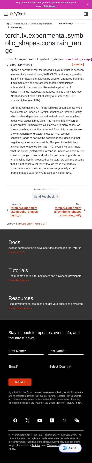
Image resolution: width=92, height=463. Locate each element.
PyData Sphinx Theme (29, 224)
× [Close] (88, 4)
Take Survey (50, 6)
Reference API (20, 23)
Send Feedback (44, 196)
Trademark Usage (56, 445)
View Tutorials (17, 280)
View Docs (15, 252)
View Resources (19, 308)
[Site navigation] (6, 14)
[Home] (8, 23)
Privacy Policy (73, 402)
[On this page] (86, 14)
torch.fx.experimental (41, 23)
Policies (36, 445)
